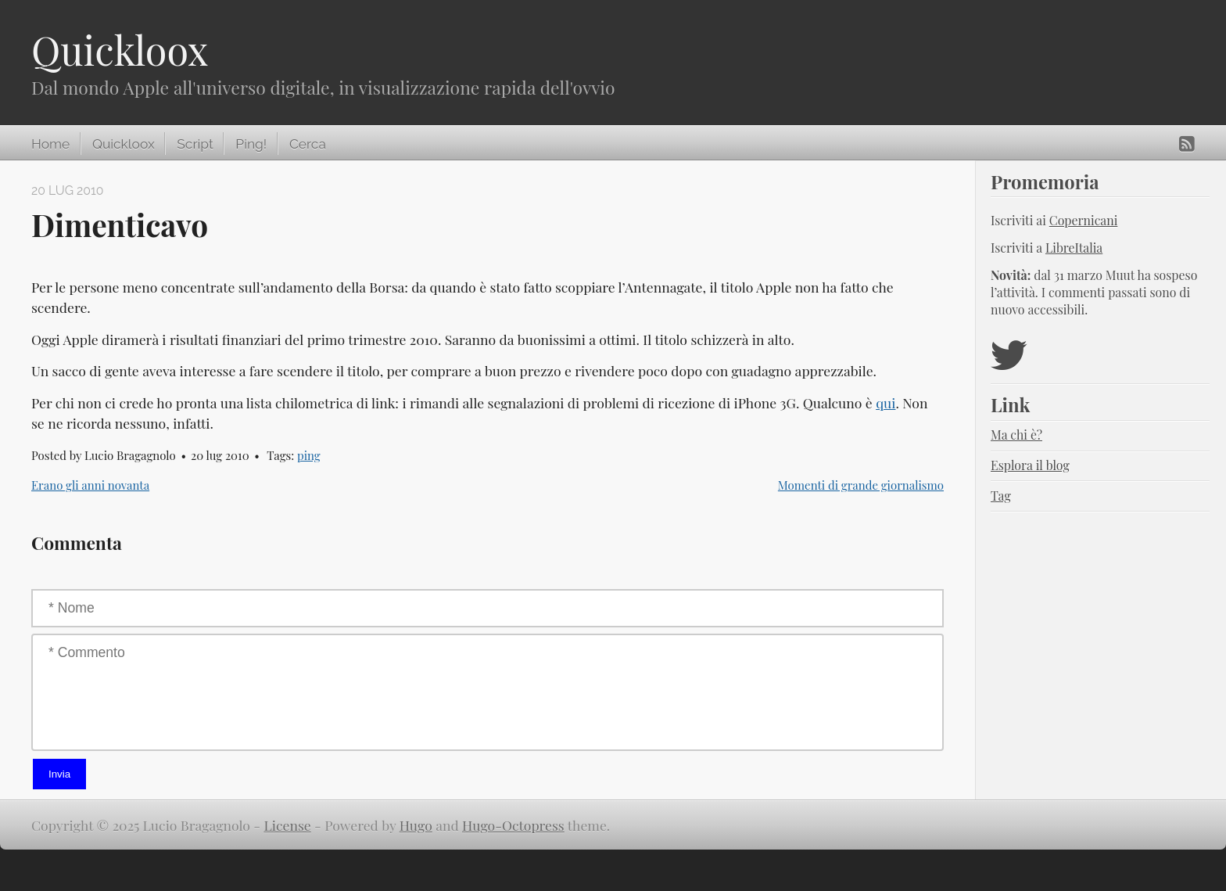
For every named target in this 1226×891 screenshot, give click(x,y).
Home (50, 144)
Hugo (416, 825)
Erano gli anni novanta (90, 485)
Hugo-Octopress (513, 825)
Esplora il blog (1030, 465)
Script (195, 144)
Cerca (307, 144)
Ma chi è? (1016, 434)
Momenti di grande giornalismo (861, 485)
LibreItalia (1073, 247)
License (286, 825)
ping (309, 455)
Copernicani (1083, 220)
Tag (1001, 495)
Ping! (251, 144)
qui (885, 402)
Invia (59, 774)
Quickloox (119, 49)
